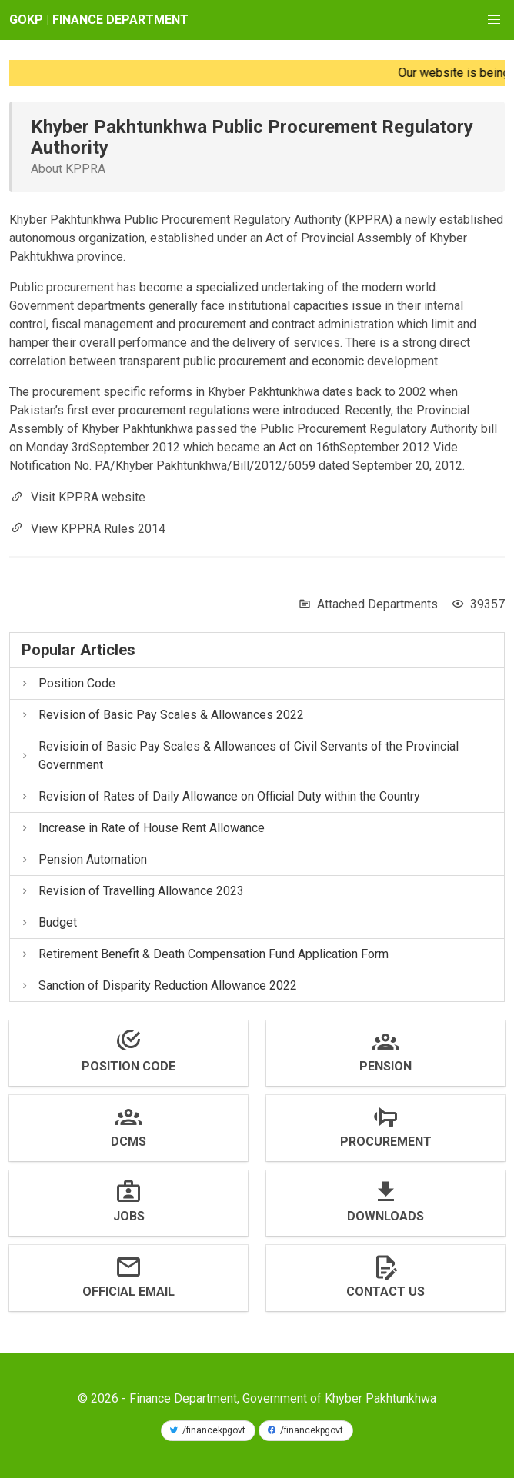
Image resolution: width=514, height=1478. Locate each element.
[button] (494, 20)
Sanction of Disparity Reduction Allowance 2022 (158, 985)
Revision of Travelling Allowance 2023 (131, 891)
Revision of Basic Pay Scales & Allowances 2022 (161, 714)
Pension (385, 1066)
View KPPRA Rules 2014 (98, 528)
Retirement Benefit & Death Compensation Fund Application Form (204, 954)
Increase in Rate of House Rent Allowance (142, 828)
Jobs (129, 1216)
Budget (48, 922)
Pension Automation (83, 859)
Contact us (385, 1291)
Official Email (128, 1291)
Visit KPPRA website (88, 497)
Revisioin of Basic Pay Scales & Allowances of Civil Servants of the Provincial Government (239, 755)
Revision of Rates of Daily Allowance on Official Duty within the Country (219, 796)
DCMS (128, 1141)
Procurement (386, 1141)
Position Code (67, 683)
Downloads (385, 1216)
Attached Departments (377, 604)
